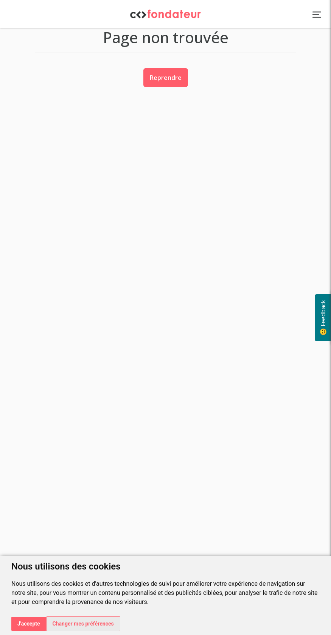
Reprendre (166, 77)
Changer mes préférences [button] (83, 624)
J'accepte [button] (28, 624)
